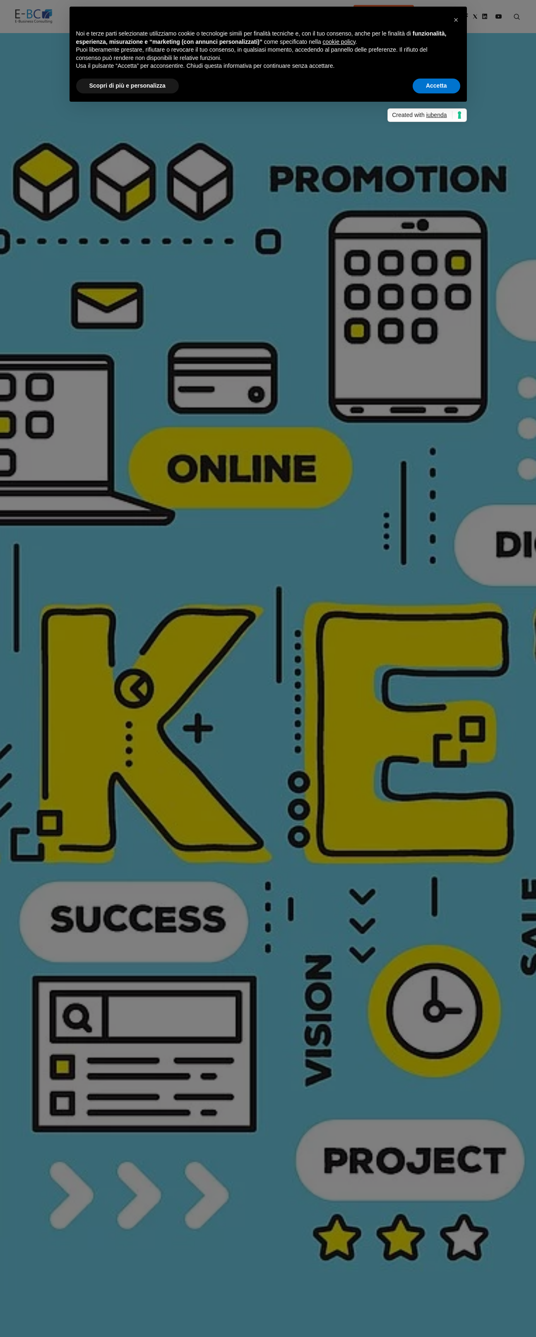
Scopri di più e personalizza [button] (127, 85)
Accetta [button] (436, 85)
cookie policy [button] (338, 41)
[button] (456, 19)
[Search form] (516, 17)
